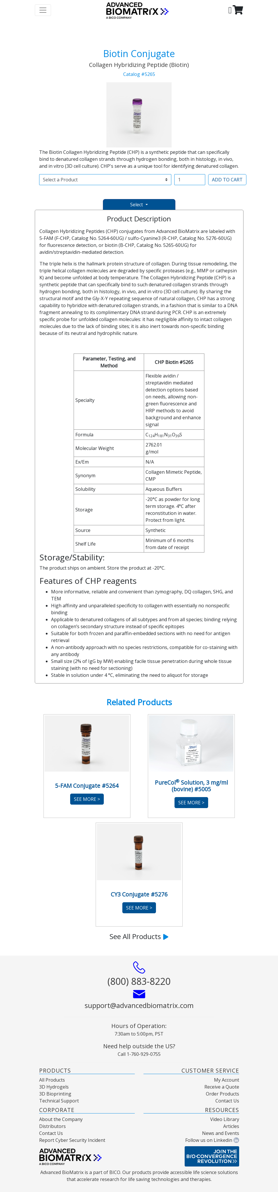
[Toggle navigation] (43, 10)
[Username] (189, 179)
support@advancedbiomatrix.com (139, 1005)
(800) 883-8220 (139, 981)
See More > (87, 799)
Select (137, 204)
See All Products (139, 936)
